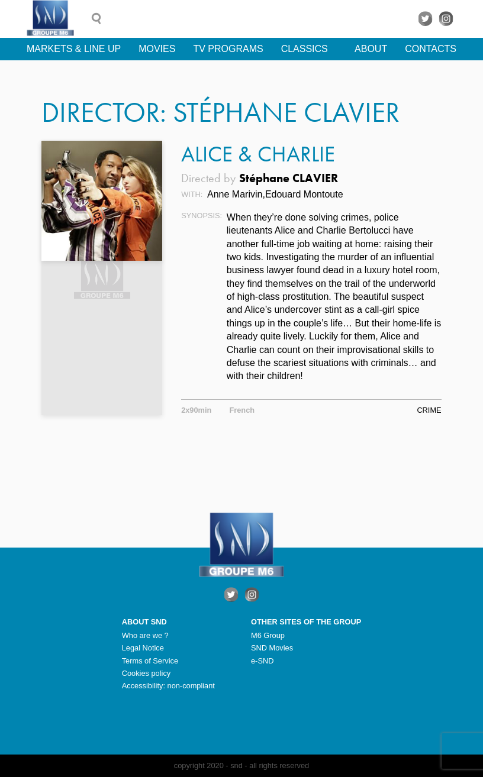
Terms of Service (150, 660)
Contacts (430, 49)
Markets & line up (74, 49)
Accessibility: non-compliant (168, 685)
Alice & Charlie (258, 154)
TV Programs (228, 49)
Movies (157, 49)
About (371, 49)
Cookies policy (146, 673)
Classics (304, 49)
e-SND (262, 660)
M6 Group (268, 635)
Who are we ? (145, 635)
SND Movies (272, 647)
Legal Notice (143, 647)
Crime (429, 410)
